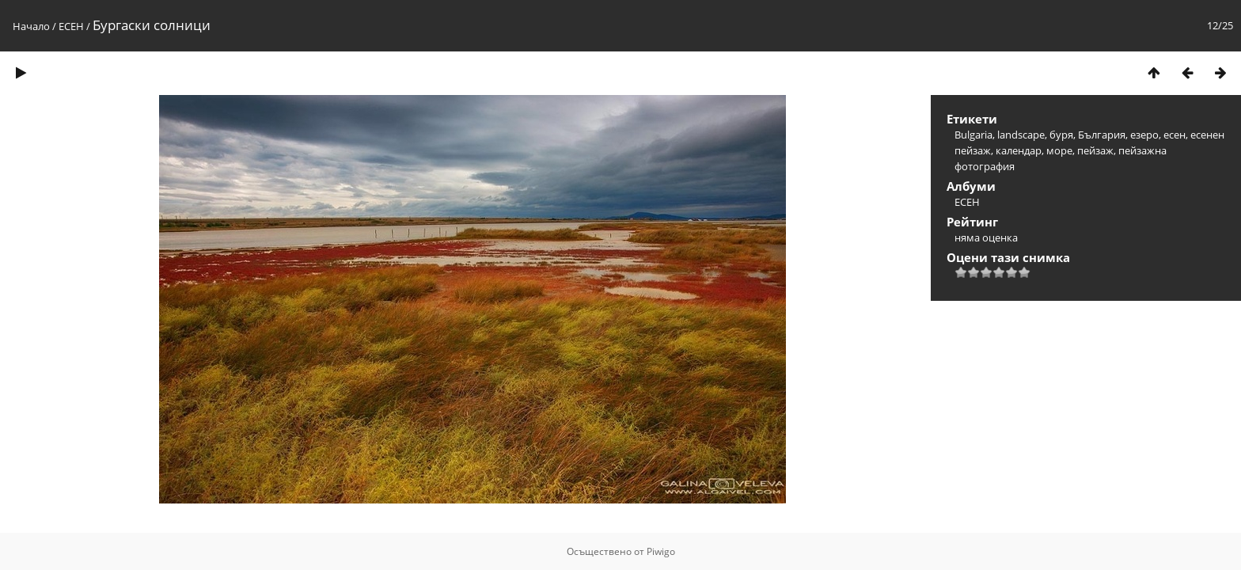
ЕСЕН (71, 26)
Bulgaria (973, 134)
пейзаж (1095, 150)
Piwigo (661, 551)
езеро (1144, 134)
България (1101, 134)
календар (1019, 150)
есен (1174, 134)
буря (1061, 134)
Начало (31, 26)
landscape (1021, 134)
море (1059, 150)
